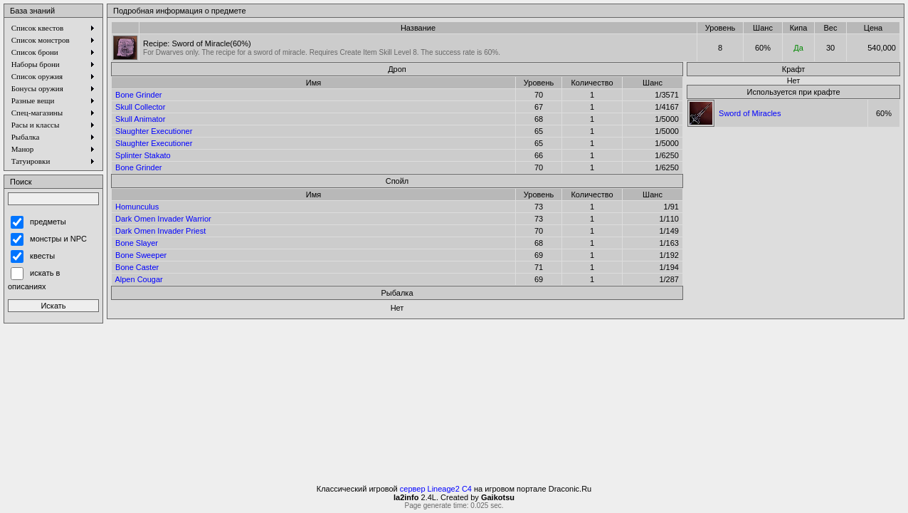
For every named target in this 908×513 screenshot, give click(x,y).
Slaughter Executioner (153, 131)
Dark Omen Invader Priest (160, 231)
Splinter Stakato (143, 155)
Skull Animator (140, 119)
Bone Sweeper (141, 255)
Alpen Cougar (138, 279)
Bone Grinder (138, 94)
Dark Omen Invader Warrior (163, 218)
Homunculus (137, 206)
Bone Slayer (136, 243)
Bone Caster (137, 267)
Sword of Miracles (750, 113)
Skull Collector (140, 107)
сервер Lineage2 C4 (436, 488)
